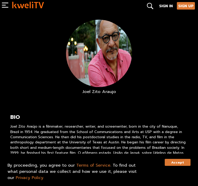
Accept (177, 162)
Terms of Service (93, 165)
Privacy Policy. (30, 178)
